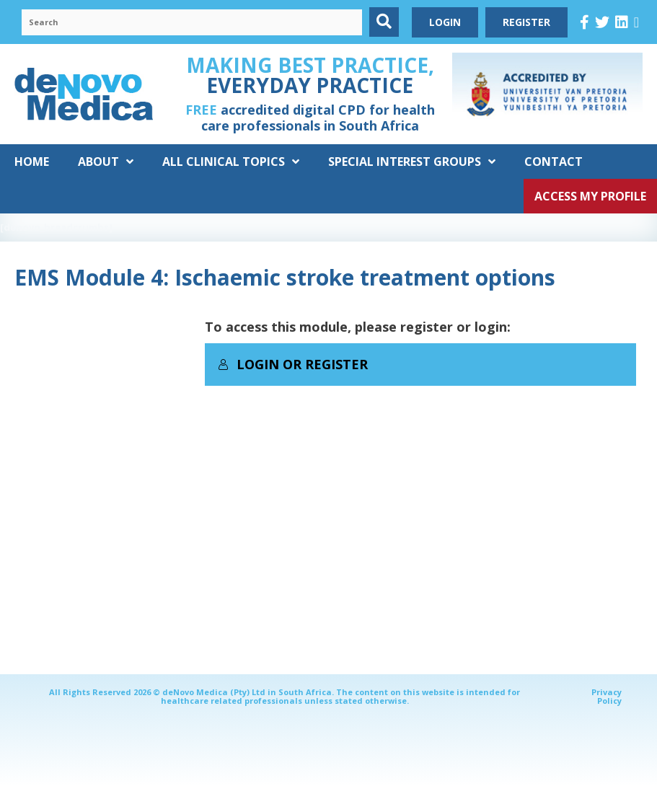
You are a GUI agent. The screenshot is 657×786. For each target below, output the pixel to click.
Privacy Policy (606, 696)
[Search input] (192, 22)
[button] (384, 22)
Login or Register (293, 364)
